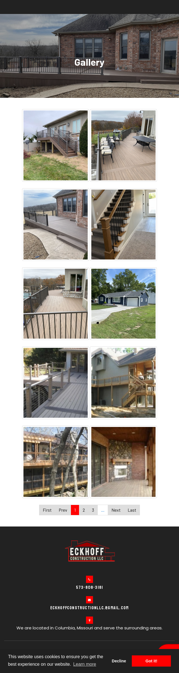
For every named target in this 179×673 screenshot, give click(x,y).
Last (132, 510)
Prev (63, 510)
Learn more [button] (84, 664)
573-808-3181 (89, 587)
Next (116, 510)
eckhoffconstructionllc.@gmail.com (89, 608)
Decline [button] (119, 661)
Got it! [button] (151, 661)
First (47, 510)
